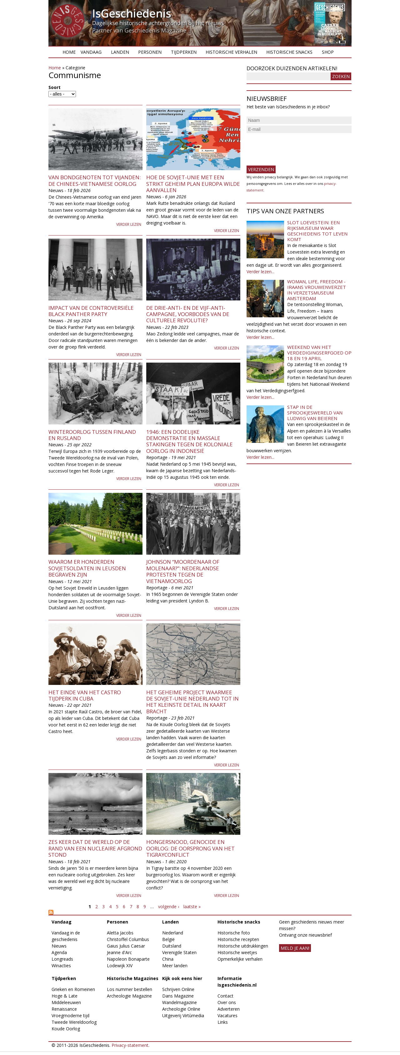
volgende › (168, 906)
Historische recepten (238, 939)
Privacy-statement (130, 1045)
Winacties (61, 965)
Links (223, 1022)
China (167, 959)
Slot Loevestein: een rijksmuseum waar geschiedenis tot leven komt (317, 230)
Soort (54, 87)
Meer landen (175, 965)
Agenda (59, 952)
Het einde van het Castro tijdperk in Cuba (84, 695)
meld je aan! (295, 948)
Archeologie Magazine (129, 996)
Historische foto (234, 933)
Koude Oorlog (66, 1029)
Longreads (62, 959)
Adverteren (229, 1009)
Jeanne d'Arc (119, 952)
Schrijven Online (178, 989)
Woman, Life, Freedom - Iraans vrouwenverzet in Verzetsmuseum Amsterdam (316, 289)
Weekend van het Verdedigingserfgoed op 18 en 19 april (319, 352)
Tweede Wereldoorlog (74, 1022)
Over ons (227, 1002)
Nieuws (59, 946)
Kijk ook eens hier (182, 978)
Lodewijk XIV (119, 965)
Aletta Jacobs (120, 933)
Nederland (172, 933)
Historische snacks (289, 52)
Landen (120, 52)
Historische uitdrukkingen (243, 946)
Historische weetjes (237, 952)
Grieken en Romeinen (73, 989)
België (168, 939)
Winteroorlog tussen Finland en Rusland (92, 435)
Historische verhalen (231, 52)
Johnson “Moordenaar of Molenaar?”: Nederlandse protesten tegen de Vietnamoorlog (182, 571)
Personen (150, 52)
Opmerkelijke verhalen (240, 959)
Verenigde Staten (179, 952)
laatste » (192, 906)
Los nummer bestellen (129, 989)
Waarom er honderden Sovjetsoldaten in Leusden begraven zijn (87, 568)
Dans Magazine (178, 996)
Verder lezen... (260, 272)
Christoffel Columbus (128, 939)
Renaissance (64, 1009)
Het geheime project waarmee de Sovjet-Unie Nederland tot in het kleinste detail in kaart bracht (192, 702)
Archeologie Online (181, 1009)
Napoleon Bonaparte (128, 959)
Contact (225, 996)
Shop (328, 52)
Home (69, 52)
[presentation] (294, 147)
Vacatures (228, 1015)
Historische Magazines (132, 978)
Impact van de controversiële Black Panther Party (91, 311)
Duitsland (171, 946)
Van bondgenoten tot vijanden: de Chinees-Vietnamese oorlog (94, 180)
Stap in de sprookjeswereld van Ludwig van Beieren (314, 412)
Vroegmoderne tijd (70, 1015)
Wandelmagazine (179, 1002)
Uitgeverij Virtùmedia (183, 1015)
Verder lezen (128, 224)
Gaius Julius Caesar (126, 946)
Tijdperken (184, 52)
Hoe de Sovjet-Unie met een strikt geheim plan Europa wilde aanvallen (193, 184)
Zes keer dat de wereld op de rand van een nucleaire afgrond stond (95, 848)
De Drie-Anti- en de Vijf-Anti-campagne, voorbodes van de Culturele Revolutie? (187, 314)
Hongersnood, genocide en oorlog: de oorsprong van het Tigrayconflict (190, 848)
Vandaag (91, 52)
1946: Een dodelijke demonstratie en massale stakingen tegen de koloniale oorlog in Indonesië (189, 441)
